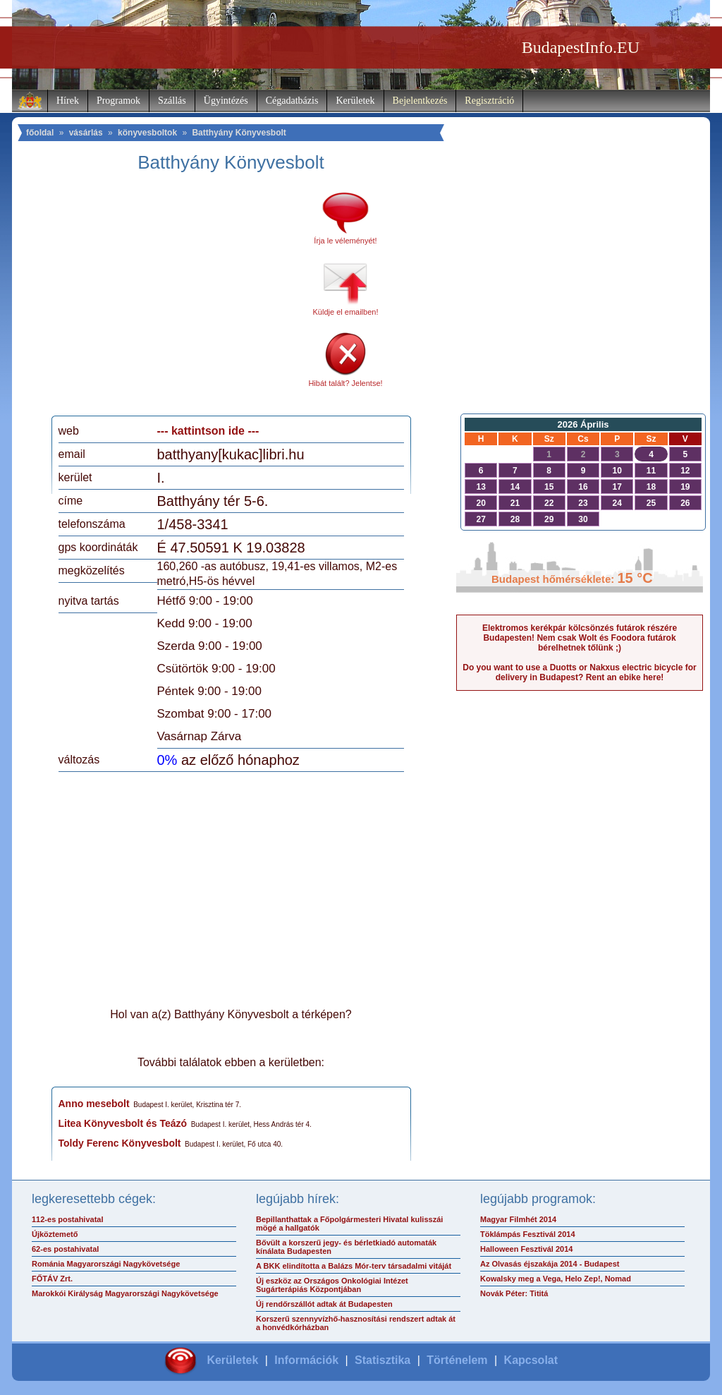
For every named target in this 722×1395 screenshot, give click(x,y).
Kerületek (355, 100)
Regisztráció (489, 100)
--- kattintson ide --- (208, 431)
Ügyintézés (226, 100)
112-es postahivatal (68, 1219)
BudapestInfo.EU (581, 47)
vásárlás (86, 133)
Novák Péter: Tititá (514, 1293)
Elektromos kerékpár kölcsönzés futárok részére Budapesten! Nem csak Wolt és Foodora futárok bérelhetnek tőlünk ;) (579, 638)
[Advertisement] (176, 299)
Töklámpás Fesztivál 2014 (527, 1234)
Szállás (172, 100)
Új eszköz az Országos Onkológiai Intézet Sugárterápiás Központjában (332, 1284)
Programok (118, 100)
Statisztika (382, 1360)
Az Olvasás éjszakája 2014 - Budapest (550, 1264)
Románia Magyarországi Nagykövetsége (106, 1264)
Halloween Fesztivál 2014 (526, 1249)
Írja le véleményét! (345, 240)
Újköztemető (55, 1234)
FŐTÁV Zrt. (52, 1278)
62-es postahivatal (65, 1249)
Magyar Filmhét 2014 (518, 1219)
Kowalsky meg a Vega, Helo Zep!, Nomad (555, 1278)
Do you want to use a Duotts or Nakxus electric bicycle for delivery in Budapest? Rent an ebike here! (579, 672)
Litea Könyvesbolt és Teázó (123, 1123)
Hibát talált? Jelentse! (345, 383)
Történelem (457, 1360)
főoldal (40, 133)
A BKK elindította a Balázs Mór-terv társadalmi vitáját (353, 1266)
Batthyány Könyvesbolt (239, 133)
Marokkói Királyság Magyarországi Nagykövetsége (125, 1293)
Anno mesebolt (94, 1103)
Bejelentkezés (420, 100)
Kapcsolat (531, 1360)
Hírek (67, 100)
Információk (306, 1360)
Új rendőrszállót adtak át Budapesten (324, 1304)
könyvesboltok (147, 133)
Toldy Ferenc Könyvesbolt (120, 1143)
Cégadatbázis (292, 100)
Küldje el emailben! (346, 312)
